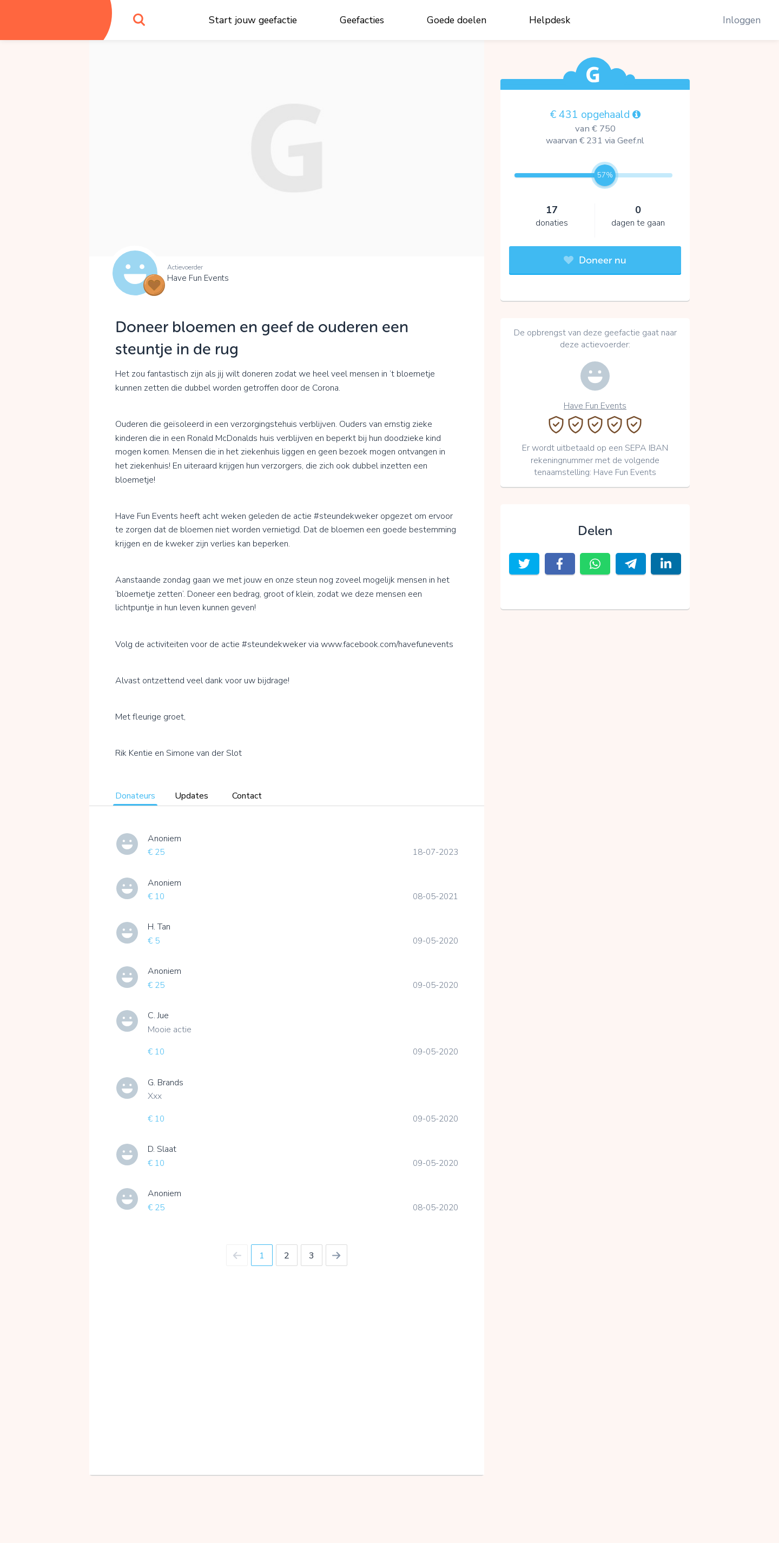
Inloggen (742, 20)
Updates (191, 796)
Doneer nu (595, 260)
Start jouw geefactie (253, 20)
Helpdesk (549, 20)
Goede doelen (456, 20)
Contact (247, 796)
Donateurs (135, 796)
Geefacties (362, 20)
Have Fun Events (198, 278)
